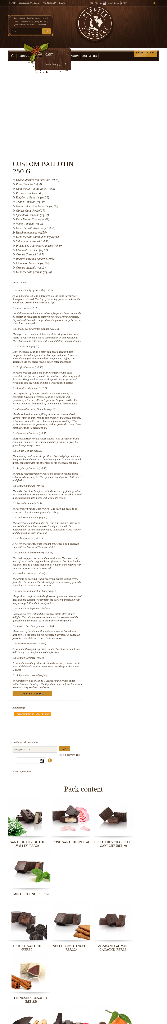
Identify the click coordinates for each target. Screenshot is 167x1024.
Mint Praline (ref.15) (115, 256)
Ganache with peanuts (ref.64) (120, 552)
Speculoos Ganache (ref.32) (119, 305)
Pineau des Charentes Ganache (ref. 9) (125, 235)
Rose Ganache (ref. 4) (115, 214)
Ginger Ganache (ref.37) (117, 374)
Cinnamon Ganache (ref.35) (119, 356)
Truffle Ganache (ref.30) (117, 280)
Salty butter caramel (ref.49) (119, 628)
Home (10, 57)
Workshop (49, 3)
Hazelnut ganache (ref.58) (118, 510)
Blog (62, 3)
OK (46, 31)
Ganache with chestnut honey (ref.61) (124, 531)
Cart (143, 21)
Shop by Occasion (66, 50)
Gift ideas (43, 50)
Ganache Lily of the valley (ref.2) (122, 194)
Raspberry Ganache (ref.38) (119, 395)
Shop (12, 3)
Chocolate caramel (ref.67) (118, 593)
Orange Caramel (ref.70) (117, 611)
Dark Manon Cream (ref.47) (119, 447)
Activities (89, 50)
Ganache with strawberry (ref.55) (122, 486)
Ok (151, 692)
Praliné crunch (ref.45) (116, 433)
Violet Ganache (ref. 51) (117, 471)
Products (25, 50)
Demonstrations (29, 3)
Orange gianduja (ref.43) (117, 412)
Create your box (146, 46)
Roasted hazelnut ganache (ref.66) (122, 573)
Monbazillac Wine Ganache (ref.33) (123, 329)
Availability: (106, 661)
